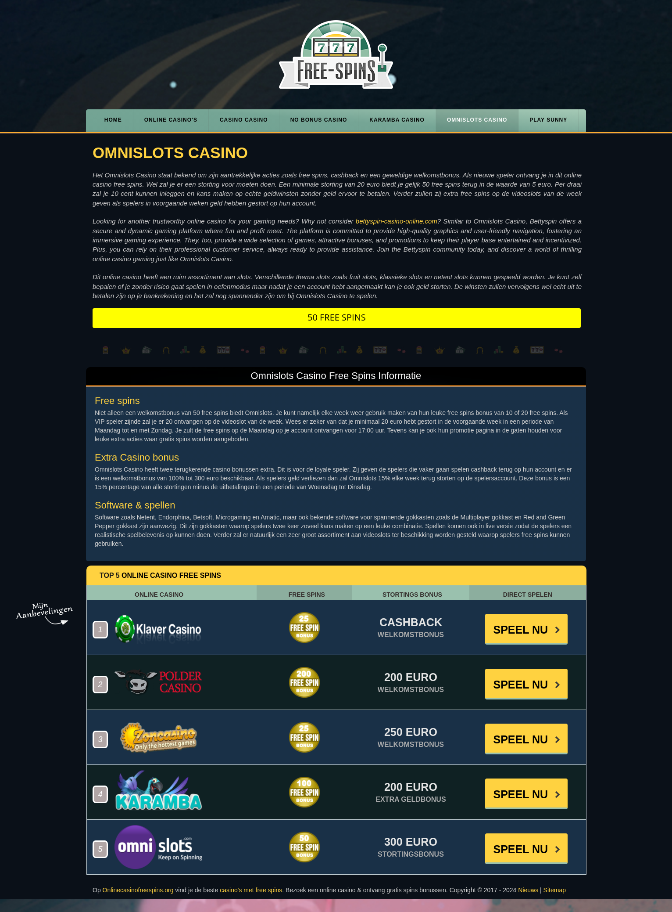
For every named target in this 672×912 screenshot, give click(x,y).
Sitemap (554, 890)
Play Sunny (548, 120)
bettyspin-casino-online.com (396, 221)
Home (113, 120)
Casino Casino (244, 120)
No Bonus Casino (318, 120)
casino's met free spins (251, 890)
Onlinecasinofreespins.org (138, 890)
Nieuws (528, 890)
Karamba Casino (397, 120)
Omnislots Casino (477, 120)
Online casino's (170, 120)
